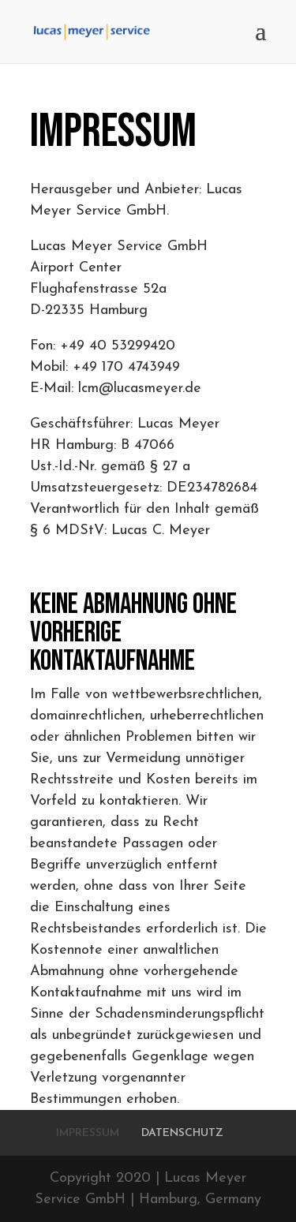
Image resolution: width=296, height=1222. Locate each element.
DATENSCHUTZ (182, 1133)
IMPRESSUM (87, 1133)
